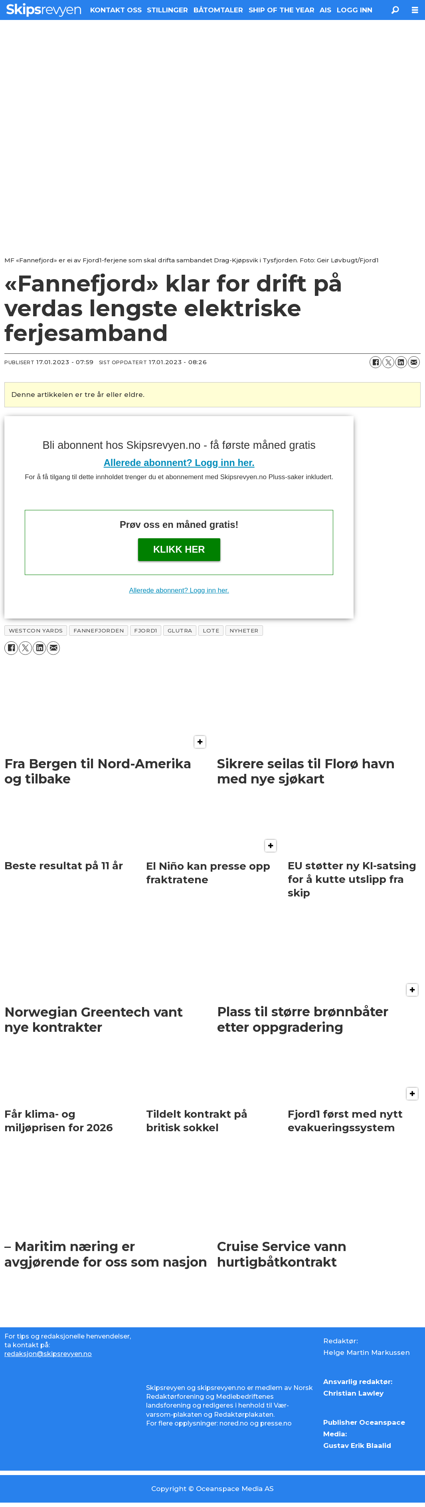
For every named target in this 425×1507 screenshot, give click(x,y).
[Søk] (395, 10)
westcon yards (36, 630)
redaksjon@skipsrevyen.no (48, 1354)
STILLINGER (167, 10)
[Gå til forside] (43, 10)
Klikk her (179, 549)
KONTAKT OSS (116, 10)
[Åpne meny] (415, 10)
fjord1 (145, 630)
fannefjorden (98, 630)
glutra (180, 630)
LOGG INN (354, 10)
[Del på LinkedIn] (401, 362)
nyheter (244, 630)
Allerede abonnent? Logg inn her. (179, 462)
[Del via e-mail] (414, 362)
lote (211, 630)
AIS (325, 10)
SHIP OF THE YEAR (281, 10)
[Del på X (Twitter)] (388, 362)
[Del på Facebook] (376, 362)
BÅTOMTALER (218, 10)
